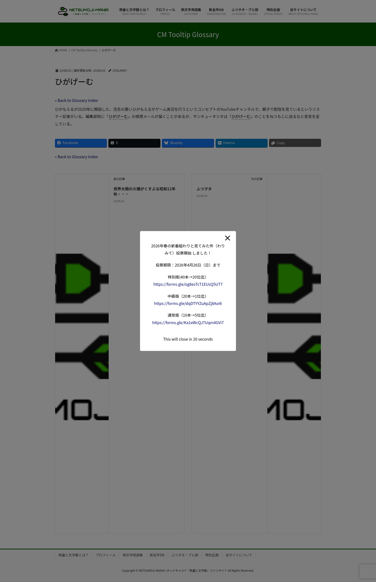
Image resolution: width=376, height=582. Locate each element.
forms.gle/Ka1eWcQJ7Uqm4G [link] (188, 322)
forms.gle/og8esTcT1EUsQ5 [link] (188, 284)
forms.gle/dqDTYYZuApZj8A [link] (188, 303)
